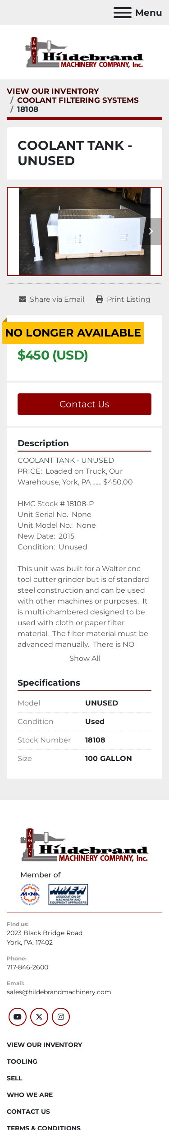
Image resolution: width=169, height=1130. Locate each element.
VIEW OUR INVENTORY (44, 1045)
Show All (84, 658)
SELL (14, 1078)
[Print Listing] (123, 299)
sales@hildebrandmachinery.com (59, 992)
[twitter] (39, 1017)
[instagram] (61, 1017)
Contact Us (84, 404)
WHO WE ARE (30, 1095)
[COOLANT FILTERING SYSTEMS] (78, 100)
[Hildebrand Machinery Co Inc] (84, 844)
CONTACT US (28, 1111)
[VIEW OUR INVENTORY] (53, 91)
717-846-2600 (27, 967)
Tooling (22, 1061)
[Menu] (123, 12)
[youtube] (18, 1017)
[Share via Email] (51, 299)
